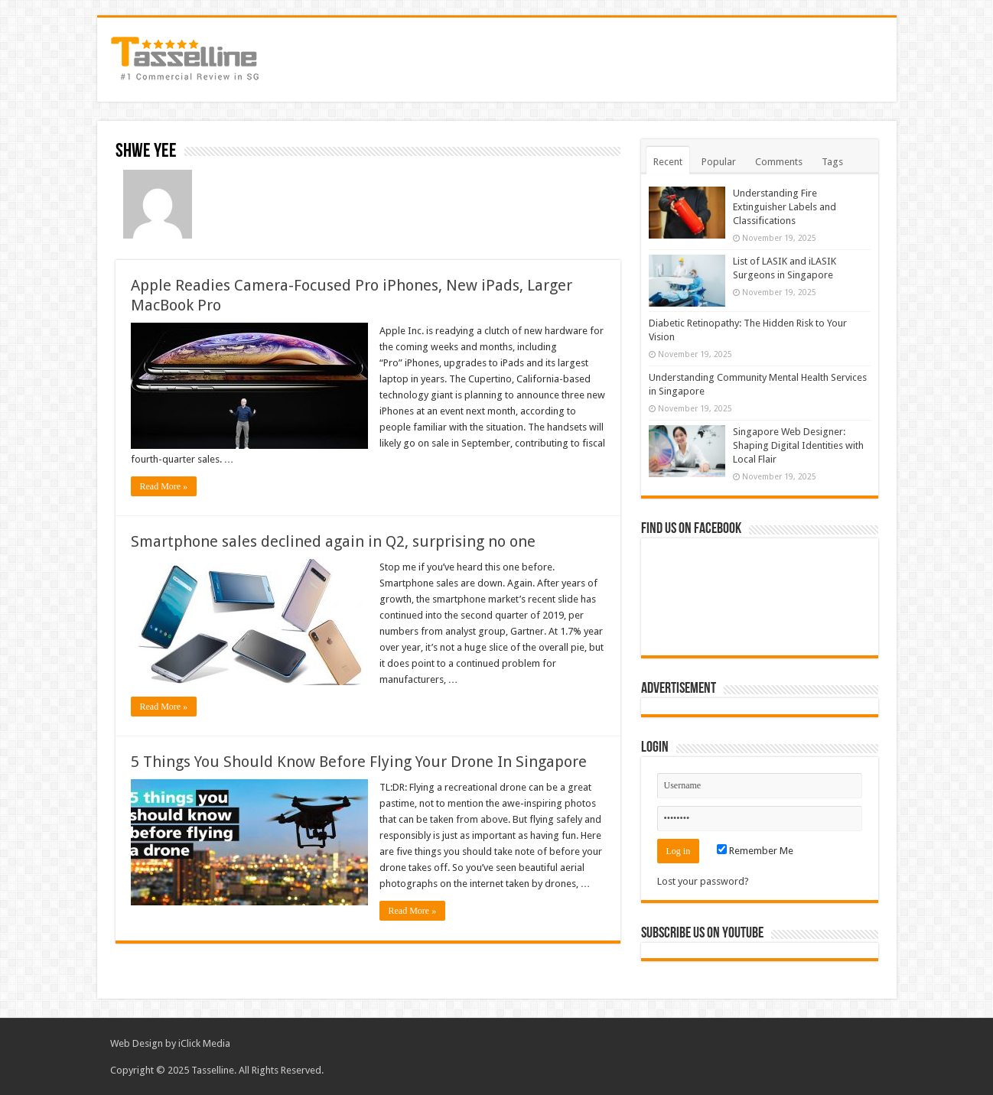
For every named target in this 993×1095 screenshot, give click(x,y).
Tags (832, 161)
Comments (779, 161)
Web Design (136, 1043)
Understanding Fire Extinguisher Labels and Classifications (784, 206)
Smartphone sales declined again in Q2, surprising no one (333, 541)
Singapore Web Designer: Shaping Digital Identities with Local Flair (798, 445)
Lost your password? (703, 881)
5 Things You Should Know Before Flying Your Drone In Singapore (359, 761)
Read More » (164, 486)
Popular (719, 161)
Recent (667, 161)
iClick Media (204, 1043)
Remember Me (755, 850)
